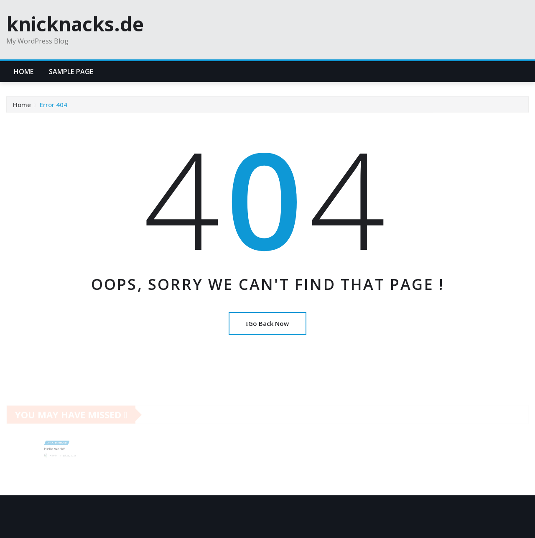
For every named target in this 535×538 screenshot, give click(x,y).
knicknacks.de (75, 24)
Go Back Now (267, 323)
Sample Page (71, 71)
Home (24, 71)
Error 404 (53, 106)
